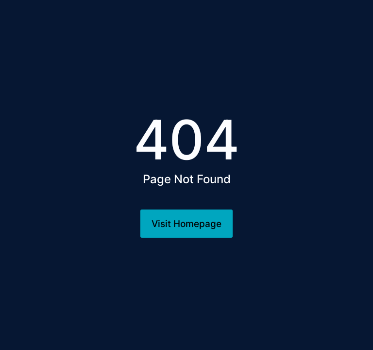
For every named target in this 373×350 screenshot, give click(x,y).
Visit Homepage (186, 223)
